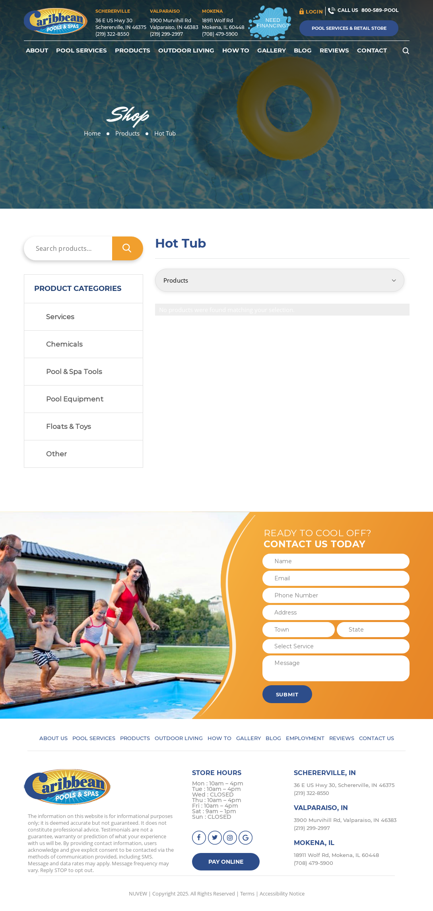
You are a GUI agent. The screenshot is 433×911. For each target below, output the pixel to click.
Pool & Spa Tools (74, 372)
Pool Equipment (74, 399)
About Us (53, 738)
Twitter (215, 837)
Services (60, 317)
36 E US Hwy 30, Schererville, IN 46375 (344, 785)
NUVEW (138, 893)
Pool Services (81, 50)
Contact (372, 50)
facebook (199, 837)
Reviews (334, 50)
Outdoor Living (186, 50)
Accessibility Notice (282, 893)
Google (246, 837)
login (314, 12)
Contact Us (376, 738)
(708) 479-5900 (220, 34)
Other (56, 454)
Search (127, 248)
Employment (305, 738)
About (37, 50)
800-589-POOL (379, 10)
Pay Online (225, 861)
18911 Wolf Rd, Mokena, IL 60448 (336, 855)
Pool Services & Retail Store (349, 28)
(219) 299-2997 (166, 34)
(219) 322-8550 (112, 34)
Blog (303, 50)
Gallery (271, 50)
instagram (230, 837)
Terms (247, 893)
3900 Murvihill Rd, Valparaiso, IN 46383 (345, 820)
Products (132, 50)
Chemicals (64, 344)
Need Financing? (273, 23)
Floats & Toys (68, 426)
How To (235, 50)
